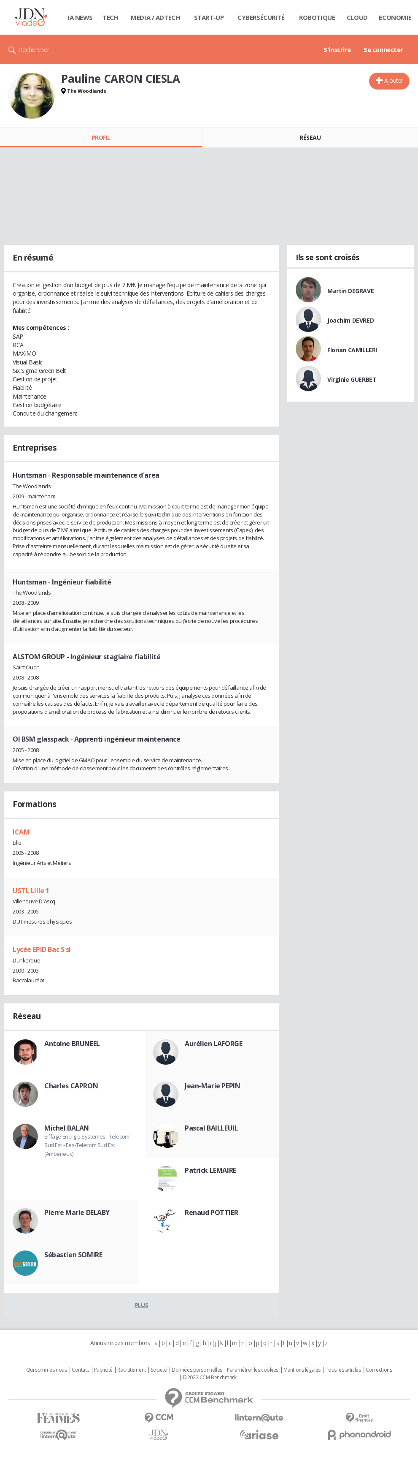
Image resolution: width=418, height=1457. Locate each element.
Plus (141, 1305)
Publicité (103, 1370)
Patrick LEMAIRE (210, 1170)
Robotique (317, 17)
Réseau (310, 137)
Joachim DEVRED (350, 320)
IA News (80, 17)
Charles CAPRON (71, 1085)
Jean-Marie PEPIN (212, 1085)
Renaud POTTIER (211, 1212)
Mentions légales (302, 1370)
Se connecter (383, 49)
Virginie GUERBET (351, 379)
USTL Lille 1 (31, 890)
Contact (80, 1370)
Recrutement (131, 1370)
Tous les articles (343, 1370)
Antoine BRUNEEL (72, 1043)
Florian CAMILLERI (352, 350)
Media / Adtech (155, 17)
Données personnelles (197, 1370)
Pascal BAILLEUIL (211, 1128)
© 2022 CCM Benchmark (209, 1378)
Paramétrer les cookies (252, 1370)
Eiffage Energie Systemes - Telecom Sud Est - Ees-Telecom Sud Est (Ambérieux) (86, 1145)
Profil (101, 137)
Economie (395, 17)
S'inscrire (337, 49)
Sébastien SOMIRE (73, 1254)
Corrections (379, 1370)
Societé (159, 1370)
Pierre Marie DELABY (77, 1212)
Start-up (209, 17)
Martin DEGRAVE (350, 291)
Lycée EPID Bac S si (42, 949)
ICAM (21, 832)
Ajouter (393, 80)
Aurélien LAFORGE (213, 1043)
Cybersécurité (261, 17)
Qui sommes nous (46, 1370)
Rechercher (34, 49)
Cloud (357, 17)
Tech (110, 17)
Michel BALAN (66, 1128)
